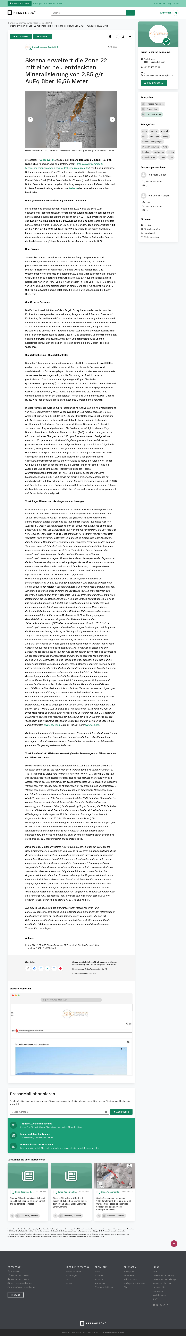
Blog (126, 1287)
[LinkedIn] (157, 1304)
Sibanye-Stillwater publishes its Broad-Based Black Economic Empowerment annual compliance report (28, 1201)
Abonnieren (21, 37)
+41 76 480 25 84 (152, 67)
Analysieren (100, 1283)
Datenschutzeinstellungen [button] (165, 1279)
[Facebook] (154, 1304)
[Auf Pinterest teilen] (60, 968)
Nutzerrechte (159, 1287)
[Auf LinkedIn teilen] (54, 968)
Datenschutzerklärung (163, 1275)
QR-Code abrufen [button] (152, 229)
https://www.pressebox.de (23, 1287)
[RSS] (161, 1304)
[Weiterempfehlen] (130, 36)
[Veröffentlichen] (174, 1243)
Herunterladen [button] (150, 233)
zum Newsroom (153, 83)
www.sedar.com (52, 725)
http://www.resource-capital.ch (158, 75)
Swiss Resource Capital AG (45, 47)
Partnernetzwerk (73, 1271)
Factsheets (129, 1275)
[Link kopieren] (28, 968)
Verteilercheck (159, 1295)
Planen (98, 1271)
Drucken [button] (147, 225)
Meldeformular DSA (162, 1283)
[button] (71, 121)
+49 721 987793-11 (20, 1279)
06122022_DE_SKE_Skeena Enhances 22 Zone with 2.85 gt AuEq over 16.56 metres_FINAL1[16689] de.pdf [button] (63, 946)
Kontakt (43, 37)
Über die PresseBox (78, 1267)
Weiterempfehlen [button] (151, 237)
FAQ (68, 1279)
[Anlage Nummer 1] (68, 145)
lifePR (155, 1299)
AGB (155, 1271)
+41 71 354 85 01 (154, 181)
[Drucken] (110, 36)
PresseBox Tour (19, 3)
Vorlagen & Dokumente (134, 1283)
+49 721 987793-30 (20, 1275)
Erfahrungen (71, 1275)
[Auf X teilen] (41, 968)
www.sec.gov (92, 725)
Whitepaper (129, 1271)
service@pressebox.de (96, 1236)
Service (69, 1283)
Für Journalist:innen (104, 1287)
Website (73, 188)
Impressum (158, 1291)
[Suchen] (130, 13)
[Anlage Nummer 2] (74, 145)
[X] (164, 1304)
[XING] (168, 1304)
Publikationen (130, 1279)
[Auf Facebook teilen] (34, 968)
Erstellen (99, 1275)
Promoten (99, 1279)
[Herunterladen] (123, 36)
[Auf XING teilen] (47, 968)
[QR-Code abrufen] (116, 36)
